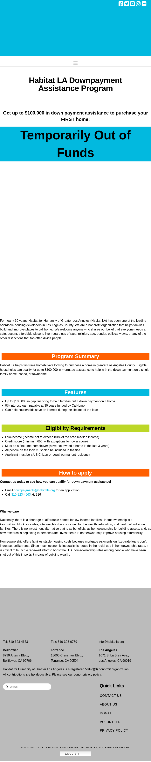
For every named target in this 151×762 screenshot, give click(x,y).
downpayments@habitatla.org (34, 490)
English (70, 754)
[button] (75, 62)
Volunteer (110, 722)
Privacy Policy (114, 731)
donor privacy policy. (88, 675)
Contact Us (111, 696)
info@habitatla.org (111, 642)
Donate (107, 713)
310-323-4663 (21, 495)
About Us (108, 705)
